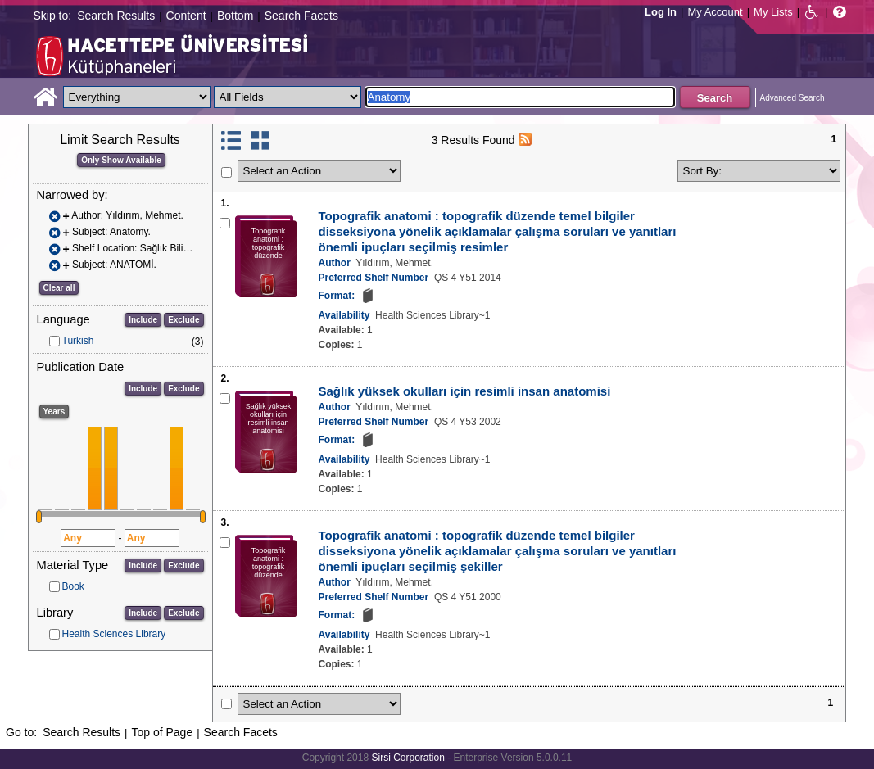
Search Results (116, 15)
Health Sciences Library (114, 634)
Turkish (78, 340)
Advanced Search (792, 97)
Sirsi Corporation (407, 757)
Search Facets (301, 15)
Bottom (235, 15)
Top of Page (161, 732)
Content (186, 15)
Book (73, 586)
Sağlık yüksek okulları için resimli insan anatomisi (465, 391)
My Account (714, 12)
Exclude (183, 319)
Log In (661, 12)
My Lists (773, 12)
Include (143, 319)
